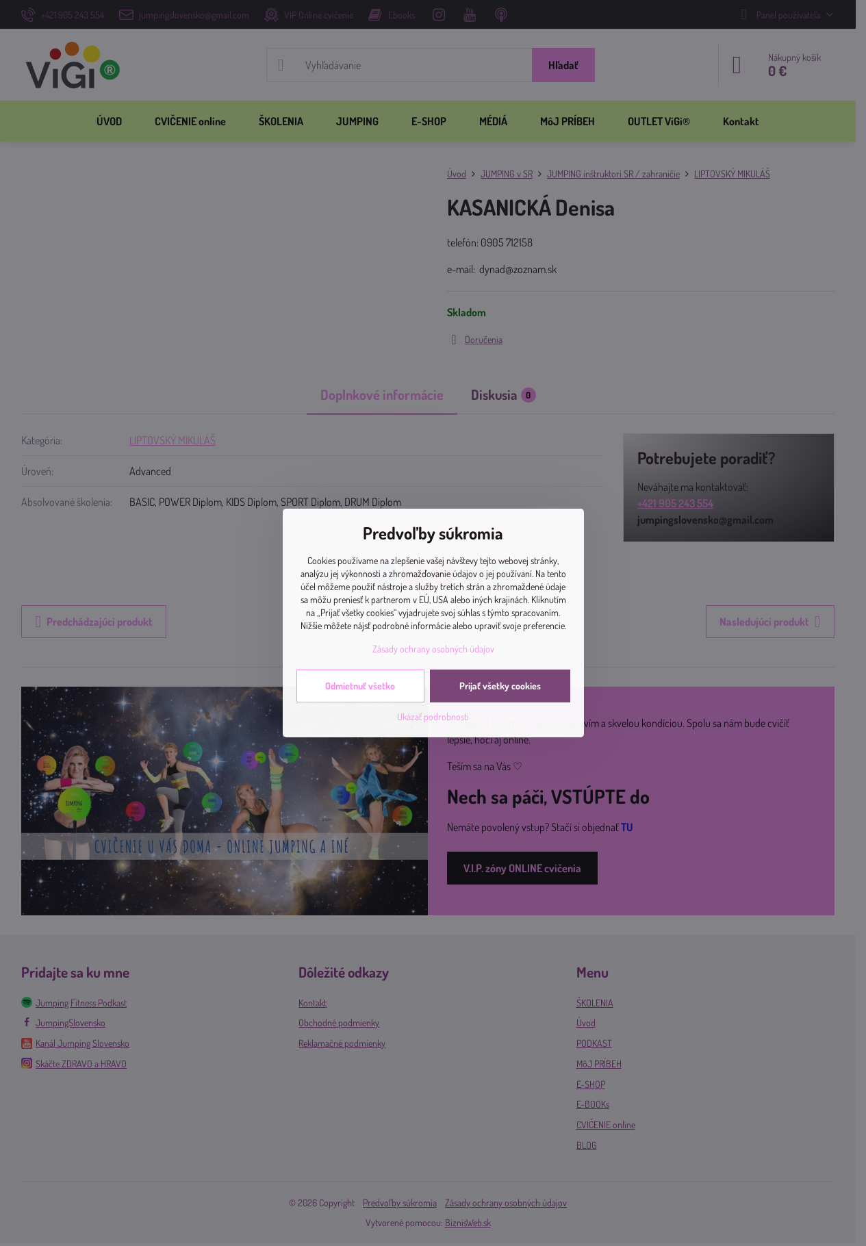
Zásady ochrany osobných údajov (433, 648)
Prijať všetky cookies (500, 685)
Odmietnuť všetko (360, 685)
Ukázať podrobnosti (433, 716)
